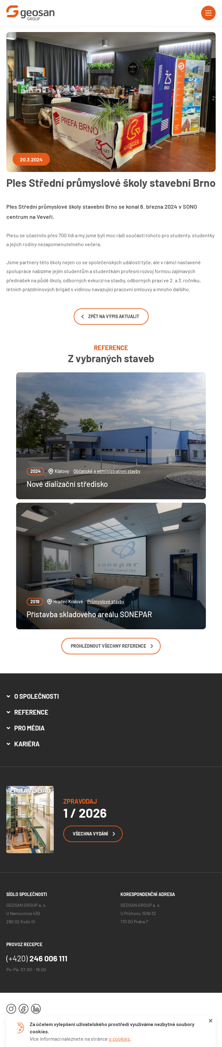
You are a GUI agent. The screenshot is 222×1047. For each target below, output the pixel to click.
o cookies (119, 1039)
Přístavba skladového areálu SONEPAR (89, 614)
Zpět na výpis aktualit (110, 316)
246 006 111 (36, 958)
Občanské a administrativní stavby (106, 471)
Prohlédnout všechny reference (112, 646)
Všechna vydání (94, 833)
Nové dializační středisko (67, 483)
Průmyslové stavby (105, 601)
